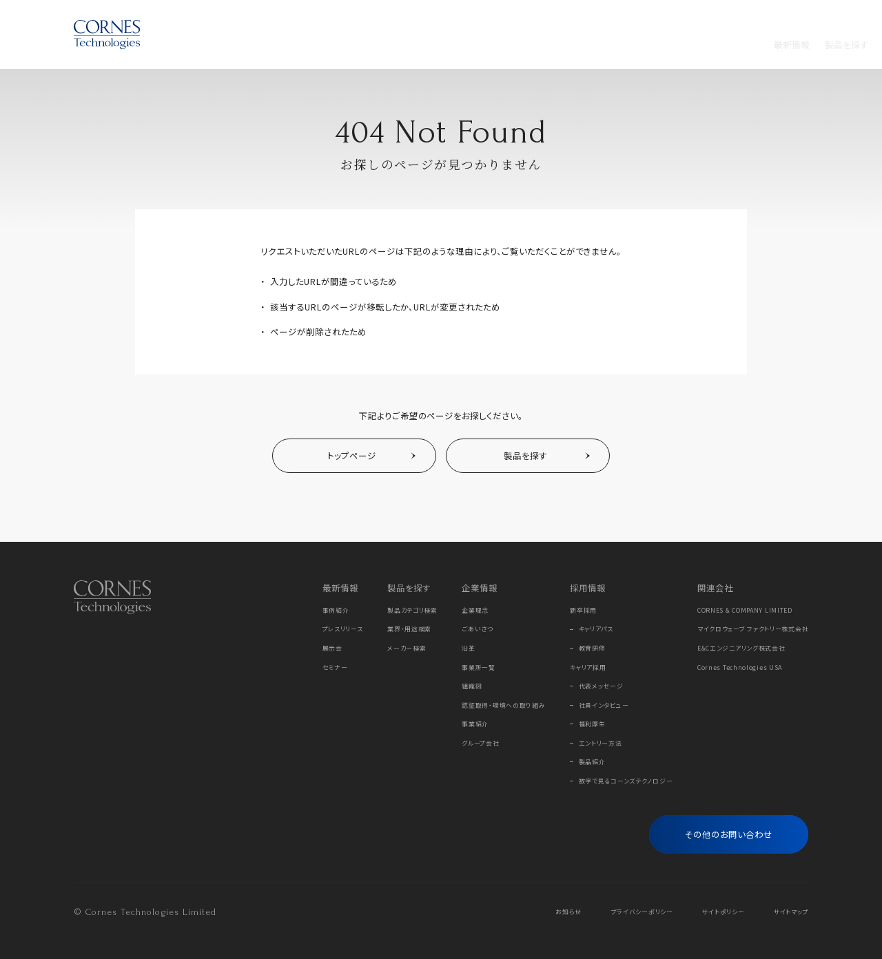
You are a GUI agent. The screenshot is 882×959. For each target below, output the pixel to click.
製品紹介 (592, 761)
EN (802, 16)
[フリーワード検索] (785, 45)
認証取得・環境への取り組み (503, 705)
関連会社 (715, 588)
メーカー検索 (406, 648)
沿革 (468, 648)
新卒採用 (583, 610)
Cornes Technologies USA (739, 667)
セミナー (335, 667)
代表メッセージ (601, 686)
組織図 (472, 686)
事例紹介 (335, 610)
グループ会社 (480, 743)
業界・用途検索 (409, 628)
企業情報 (439, 45)
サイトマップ (791, 911)
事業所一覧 (478, 667)
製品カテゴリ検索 (412, 610)
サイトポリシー (723, 911)
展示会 (332, 648)
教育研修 (592, 648)
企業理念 (475, 610)
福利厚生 (592, 723)
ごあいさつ (477, 628)
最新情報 (248, 45)
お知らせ (568, 911)
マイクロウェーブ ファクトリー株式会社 (753, 628)
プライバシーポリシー (642, 911)
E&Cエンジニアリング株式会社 (741, 648)
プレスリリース (342, 628)
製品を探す (302, 45)
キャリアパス (596, 628)
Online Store (729, 16)
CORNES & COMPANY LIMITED (744, 610)
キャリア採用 (588, 667)
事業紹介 (475, 723)
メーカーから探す (372, 45)
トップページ (351, 456)
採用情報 (489, 45)
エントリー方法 (600, 743)
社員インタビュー (604, 705)
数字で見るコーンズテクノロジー (626, 781)
